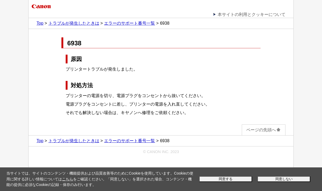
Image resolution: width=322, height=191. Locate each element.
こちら (67, 179)
